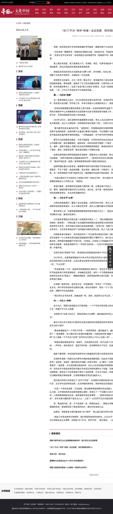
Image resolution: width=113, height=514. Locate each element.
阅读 (58, 13)
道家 (66, 13)
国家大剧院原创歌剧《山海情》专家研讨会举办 (68, 467)
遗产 (80, 13)
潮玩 (51, 10)
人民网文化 (40, 492)
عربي (104, 2)
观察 (44, 13)
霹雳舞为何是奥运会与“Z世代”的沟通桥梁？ (67, 461)
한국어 (109, 2)
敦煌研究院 (88, 489)
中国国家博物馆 (19, 492)
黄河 (109, 13)
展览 (51, 13)
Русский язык (92, 2)
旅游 (102, 10)
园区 (102, 13)
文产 (88, 10)
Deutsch (78, 2)
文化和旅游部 (18, 489)
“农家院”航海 (23, 63)
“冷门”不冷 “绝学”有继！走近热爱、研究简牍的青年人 (71, 447)
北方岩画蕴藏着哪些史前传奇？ (29, 182)
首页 (19, 23)
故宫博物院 (79, 489)
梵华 (66, 10)
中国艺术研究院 (39, 489)
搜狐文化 (78, 492)
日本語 (84, 2)
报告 (95, 10)
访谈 (95, 13)
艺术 (73, 10)
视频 (20, 105)
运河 (109, 10)
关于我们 (27, 504)
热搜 (20, 139)
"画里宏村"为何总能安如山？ (29, 173)
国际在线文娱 (50, 492)
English (66, 2)
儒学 (58, 10)
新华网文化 (30, 492)
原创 (44, 10)
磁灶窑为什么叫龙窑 (26, 66)
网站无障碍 (110, 259)
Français (72, 2)
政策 (88, 13)
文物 (80, 10)
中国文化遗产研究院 (54, 489)
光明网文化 (69, 492)
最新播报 (26, 23)
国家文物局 (29, 489)
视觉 (37, 13)
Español (99, 2)
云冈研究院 (97, 489)
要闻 (37, 10)
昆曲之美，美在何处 (58, 454)
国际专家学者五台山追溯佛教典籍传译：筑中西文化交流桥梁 (73, 440)
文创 (73, 13)
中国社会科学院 (67, 489)
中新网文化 (60, 492)
